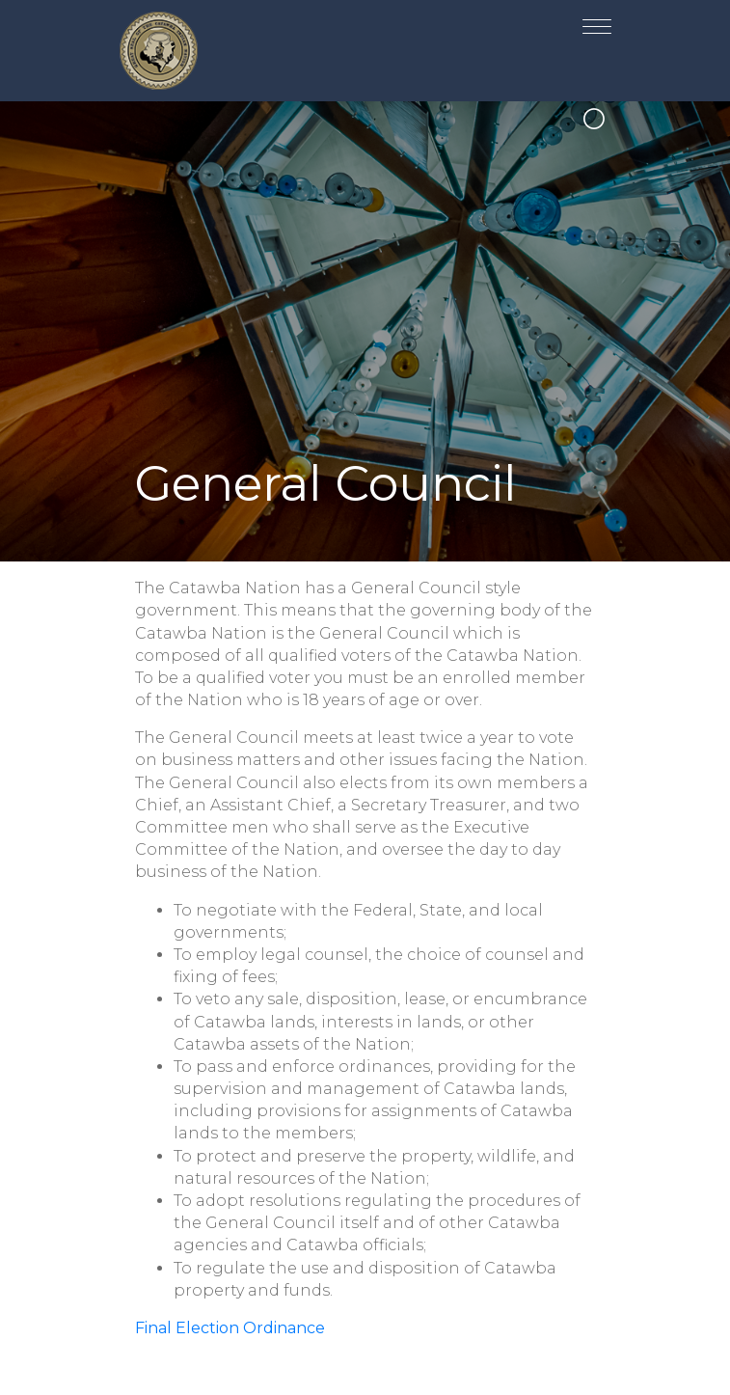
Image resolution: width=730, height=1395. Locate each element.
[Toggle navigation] (597, 22)
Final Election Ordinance (230, 1328)
